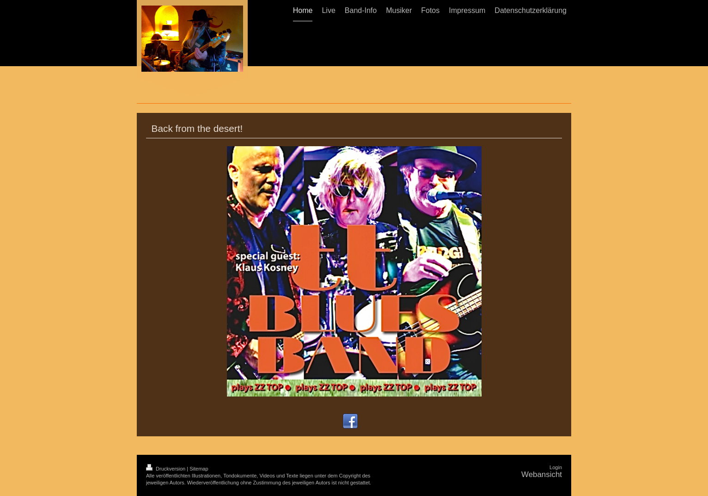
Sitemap (198, 468)
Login (555, 467)
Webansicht (541, 474)
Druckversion (166, 468)
